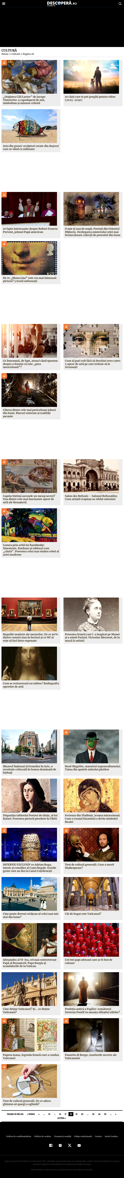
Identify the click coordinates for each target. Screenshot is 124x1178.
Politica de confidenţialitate (20, 1136)
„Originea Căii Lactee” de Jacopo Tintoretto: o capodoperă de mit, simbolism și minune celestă (24, 100)
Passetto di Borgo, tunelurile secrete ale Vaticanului (90, 1056)
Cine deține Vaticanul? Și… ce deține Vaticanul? (26, 1010)
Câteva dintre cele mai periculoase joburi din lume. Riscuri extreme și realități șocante (29, 413)
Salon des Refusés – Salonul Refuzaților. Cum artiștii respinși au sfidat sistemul (91, 497)
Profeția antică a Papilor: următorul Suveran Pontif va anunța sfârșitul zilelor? (92, 1010)
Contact (97, 1136)
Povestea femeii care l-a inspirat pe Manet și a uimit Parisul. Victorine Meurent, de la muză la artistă (92, 637)
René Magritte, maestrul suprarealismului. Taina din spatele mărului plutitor (93, 768)
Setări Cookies (109, 1136)
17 (65, 1114)
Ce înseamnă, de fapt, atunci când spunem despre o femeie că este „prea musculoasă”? (30, 364)
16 (60, 1114)
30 (93, 1114)
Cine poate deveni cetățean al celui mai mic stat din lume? (31, 915)
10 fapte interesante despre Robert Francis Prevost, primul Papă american (30, 230)
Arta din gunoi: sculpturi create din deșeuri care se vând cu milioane (31, 147)
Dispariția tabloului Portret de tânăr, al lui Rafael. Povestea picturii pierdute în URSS (30, 817)
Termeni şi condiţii (62, 1136)
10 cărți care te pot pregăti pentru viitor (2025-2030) (90, 98)
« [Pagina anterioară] (38, 1114)
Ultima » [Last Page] (61, 1118)
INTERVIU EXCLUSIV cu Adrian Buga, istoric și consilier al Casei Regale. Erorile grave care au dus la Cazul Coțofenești (29, 868)
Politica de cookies (43, 1136)
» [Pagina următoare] (115, 1114)
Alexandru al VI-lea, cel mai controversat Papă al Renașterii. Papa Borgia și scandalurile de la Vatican (29, 963)
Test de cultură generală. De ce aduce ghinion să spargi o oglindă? (27, 1102)
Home (4, 53)
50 (105, 1114)
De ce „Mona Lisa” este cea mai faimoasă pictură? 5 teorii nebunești (29, 279)
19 (76, 1114)
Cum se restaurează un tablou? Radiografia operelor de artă (31, 685)
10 (49, 1114)
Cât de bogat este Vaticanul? (83, 913)
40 (99, 1114)
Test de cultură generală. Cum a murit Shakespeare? (89, 866)
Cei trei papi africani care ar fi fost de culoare (88, 961)
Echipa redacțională (82, 1136)
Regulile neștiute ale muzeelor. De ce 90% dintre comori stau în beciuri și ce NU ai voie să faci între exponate (30, 637)
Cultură (15, 53)
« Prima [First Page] (31, 1114)
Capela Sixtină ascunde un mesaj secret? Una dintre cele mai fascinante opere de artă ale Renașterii (29, 499)
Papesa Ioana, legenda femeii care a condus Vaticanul (31, 1056)
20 (82, 1114)
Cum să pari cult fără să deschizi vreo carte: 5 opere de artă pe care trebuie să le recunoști (93, 364)
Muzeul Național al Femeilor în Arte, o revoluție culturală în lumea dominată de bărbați (29, 769)
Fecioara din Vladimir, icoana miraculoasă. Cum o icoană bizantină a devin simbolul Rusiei (92, 818)
